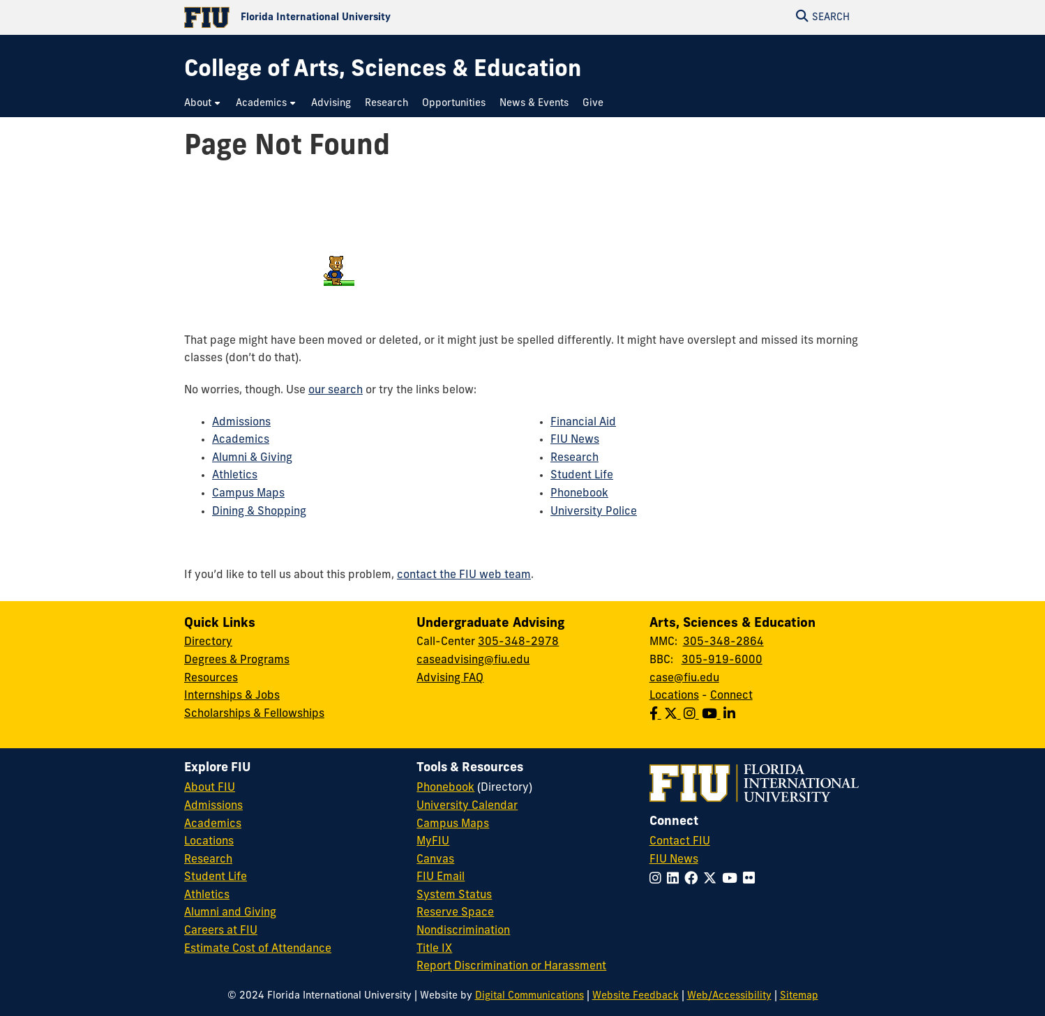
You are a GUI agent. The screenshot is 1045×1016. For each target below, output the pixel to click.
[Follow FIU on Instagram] (658, 880)
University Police (593, 511)
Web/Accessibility (729, 996)
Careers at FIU (220, 931)
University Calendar (467, 806)
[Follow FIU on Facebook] (693, 880)
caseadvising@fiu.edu (472, 660)
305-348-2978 (518, 642)
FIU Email (440, 877)
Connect (731, 696)
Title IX (434, 949)
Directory (208, 642)
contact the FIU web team (464, 575)
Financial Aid (583, 422)
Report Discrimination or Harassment (511, 966)
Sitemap (799, 996)
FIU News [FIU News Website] (673, 859)
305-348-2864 (723, 642)
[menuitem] (203, 103)
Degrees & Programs (237, 660)
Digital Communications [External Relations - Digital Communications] (529, 996)
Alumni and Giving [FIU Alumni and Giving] (230, 912)
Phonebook (579, 493)
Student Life (581, 475)
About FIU (209, 788)
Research (574, 458)
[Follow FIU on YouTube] (732, 880)
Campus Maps (248, 493)
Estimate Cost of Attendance (257, 949)
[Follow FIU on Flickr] (751, 880)
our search (335, 390)
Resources (211, 678)
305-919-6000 (722, 660)
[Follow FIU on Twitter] (712, 880)
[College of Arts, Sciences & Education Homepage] (382, 70)
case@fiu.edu (684, 678)
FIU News (574, 440)
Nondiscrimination (463, 931)
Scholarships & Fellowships (254, 714)
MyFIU (432, 841)
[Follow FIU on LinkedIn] (675, 880)
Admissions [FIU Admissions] (213, 806)
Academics (240, 440)
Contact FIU (679, 841)
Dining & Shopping (259, 511)
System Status (454, 895)
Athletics (234, 475)
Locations (674, 696)
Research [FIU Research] (208, 859)
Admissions (241, 422)
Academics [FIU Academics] (212, 824)
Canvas (435, 859)
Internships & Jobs (232, 696)
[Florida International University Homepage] (353, 17)
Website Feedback (635, 996)
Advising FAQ (449, 678)
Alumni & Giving (252, 458)
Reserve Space (455, 912)
